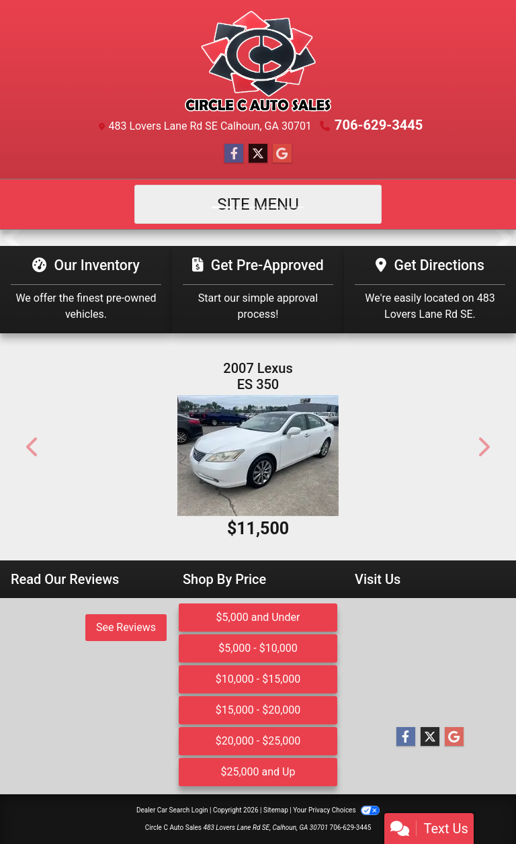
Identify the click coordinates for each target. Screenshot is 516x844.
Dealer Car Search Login (172, 810)
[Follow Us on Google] (282, 154)
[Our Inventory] (86, 289)
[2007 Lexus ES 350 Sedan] (258, 455)
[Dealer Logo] (258, 61)
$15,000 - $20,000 (258, 710)
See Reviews (126, 627)
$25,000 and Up (257, 771)
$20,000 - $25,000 (258, 740)
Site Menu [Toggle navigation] (258, 204)
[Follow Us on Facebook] (233, 154)
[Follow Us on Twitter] (258, 154)
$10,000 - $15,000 (258, 679)
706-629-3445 (379, 125)
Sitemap (275, 810)
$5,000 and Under (258, 617)
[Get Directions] (430, 289)
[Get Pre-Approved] (258, 289)
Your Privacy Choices (336, 810)
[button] (12, 238)
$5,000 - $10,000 (258, 648)
